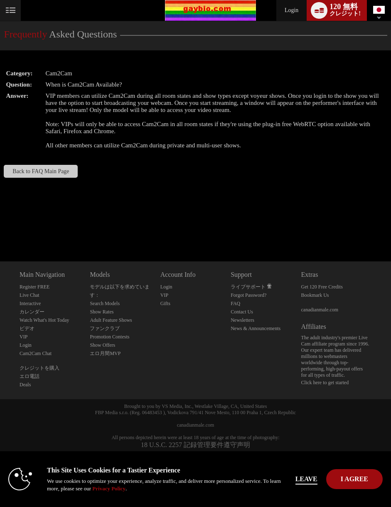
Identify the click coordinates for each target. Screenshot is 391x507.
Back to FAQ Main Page (40, 171)
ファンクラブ (105, 328)
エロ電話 (29, 376)
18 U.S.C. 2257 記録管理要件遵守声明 (195, 444)
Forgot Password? (248, 295)
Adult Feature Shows (111, 320)
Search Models (105, 303)
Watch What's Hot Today (44, 320)
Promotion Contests (109, 337)
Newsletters (242, 320)
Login (291, 10)
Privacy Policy (108, 488)
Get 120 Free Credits (322, 287)
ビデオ (27, 328)
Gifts (165, 303)
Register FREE (34, 287)
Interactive (30, 303)
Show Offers (102, 345)
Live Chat (29, 295)
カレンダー (32, 312)
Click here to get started (325, 382)
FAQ (235, 303)
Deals (25, 385)
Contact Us (242, 312)
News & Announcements (255, 328)
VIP (23, 337)
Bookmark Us (315, 295)
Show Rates (101, 312)
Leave (306, 478)
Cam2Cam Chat (36, 353)
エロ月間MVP (105, 353)
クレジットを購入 (39, 368)
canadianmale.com (320, 310)
